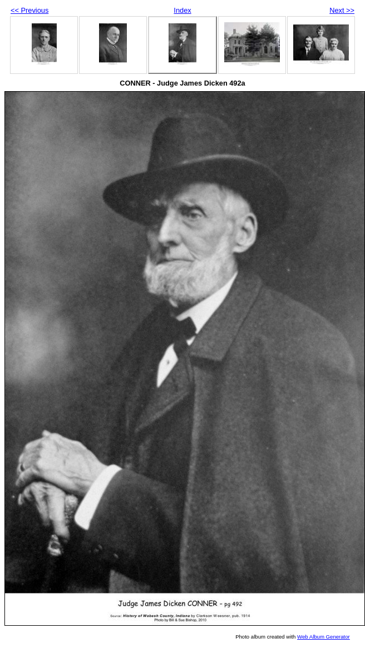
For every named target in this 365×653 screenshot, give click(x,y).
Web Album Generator (323, 637)
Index (182, 10)
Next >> (341, 10)
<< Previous (29, 10)
